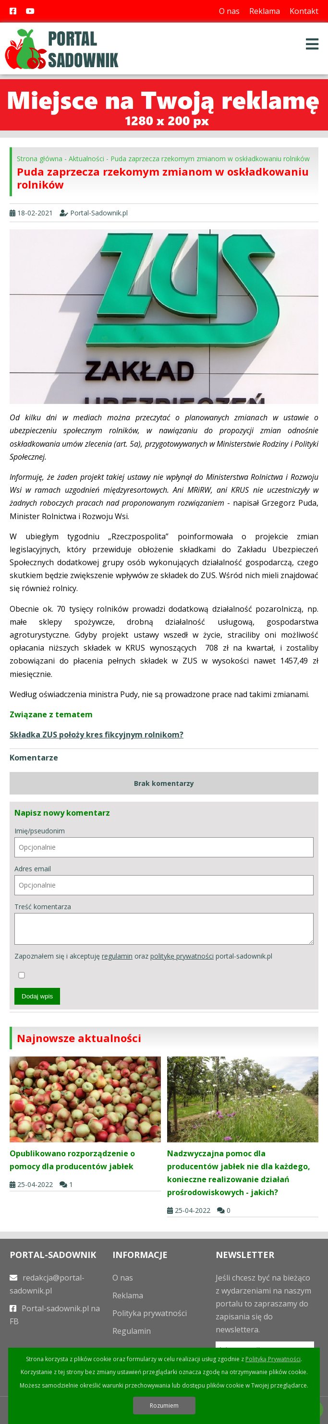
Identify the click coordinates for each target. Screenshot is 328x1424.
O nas (229, 11)
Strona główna (39, 158)
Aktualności (86, 158)
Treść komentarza (164, 923)
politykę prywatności (182, 956)
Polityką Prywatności (273, 1359)
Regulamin (131, 1331)
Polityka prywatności (149, 1313)
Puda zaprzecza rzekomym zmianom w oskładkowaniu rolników (210, 158)
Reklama (264, 11)
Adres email (164, 879)
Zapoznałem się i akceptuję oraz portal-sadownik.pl (143, 964)
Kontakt (304, 11)
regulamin (117, 956)
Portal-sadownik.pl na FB (55, 1315)
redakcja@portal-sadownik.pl (47, 1284)
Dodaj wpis (37, 996)
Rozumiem (164, 1405)
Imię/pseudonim (164, 841)
